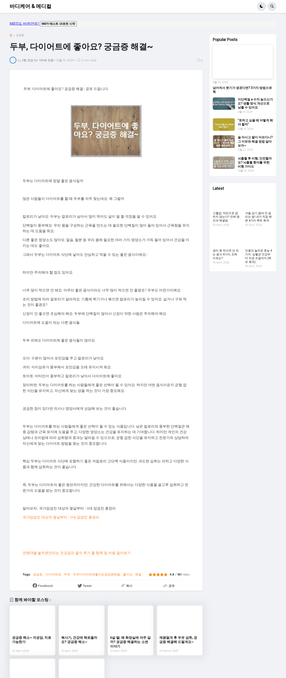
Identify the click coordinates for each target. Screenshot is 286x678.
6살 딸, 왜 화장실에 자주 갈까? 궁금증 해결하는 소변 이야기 (130, 642)
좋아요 (127, 574)
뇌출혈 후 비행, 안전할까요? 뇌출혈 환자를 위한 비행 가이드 (255, 162)
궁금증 (20, 35)
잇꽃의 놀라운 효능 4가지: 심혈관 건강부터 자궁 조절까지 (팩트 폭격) (258, 256)
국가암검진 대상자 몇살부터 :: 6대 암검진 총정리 (61, 517)
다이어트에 (53, 574)
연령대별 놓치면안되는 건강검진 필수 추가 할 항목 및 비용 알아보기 (77, 553)
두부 (67, 574)
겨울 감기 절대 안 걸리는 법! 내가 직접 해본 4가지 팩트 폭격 (258, 216)
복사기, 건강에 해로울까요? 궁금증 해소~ (79, 640)
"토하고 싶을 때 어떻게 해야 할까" (255, 122)
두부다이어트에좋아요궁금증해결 (96, 574)
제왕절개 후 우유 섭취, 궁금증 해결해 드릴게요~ (178, 640)
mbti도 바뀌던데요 (143, 24)
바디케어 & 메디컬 (30, 6)
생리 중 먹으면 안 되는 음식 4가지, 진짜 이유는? (226, 254)
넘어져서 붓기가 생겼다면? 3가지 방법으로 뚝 (242, 90)
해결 (138, 574)
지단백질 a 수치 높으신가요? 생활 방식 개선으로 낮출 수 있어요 (255, 103)
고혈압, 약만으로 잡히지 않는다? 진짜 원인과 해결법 (226, 216)
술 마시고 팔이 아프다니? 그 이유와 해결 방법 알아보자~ (255, 141)
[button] (261, 6)
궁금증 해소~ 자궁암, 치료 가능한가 (31, 640)
